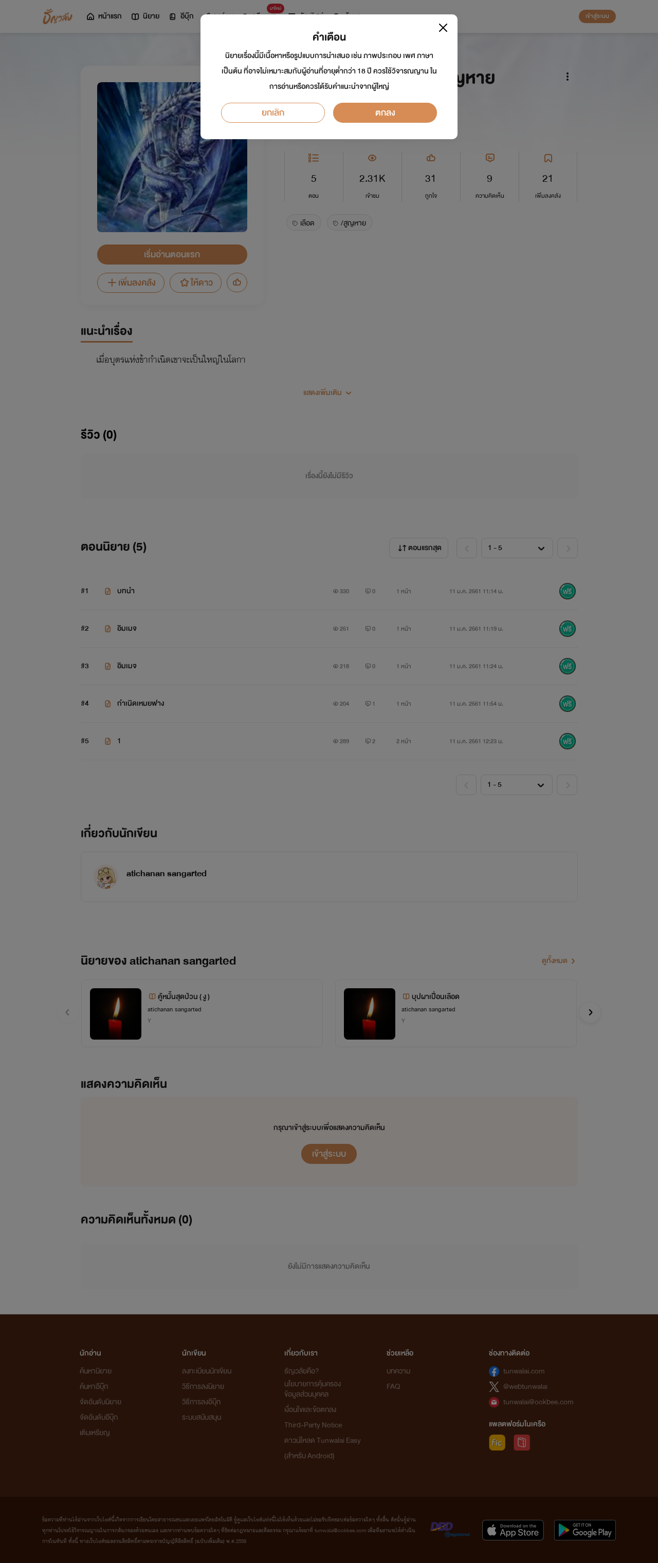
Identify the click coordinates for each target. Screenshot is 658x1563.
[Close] (443, 28)
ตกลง (385, 112)
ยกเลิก (273, 112)
